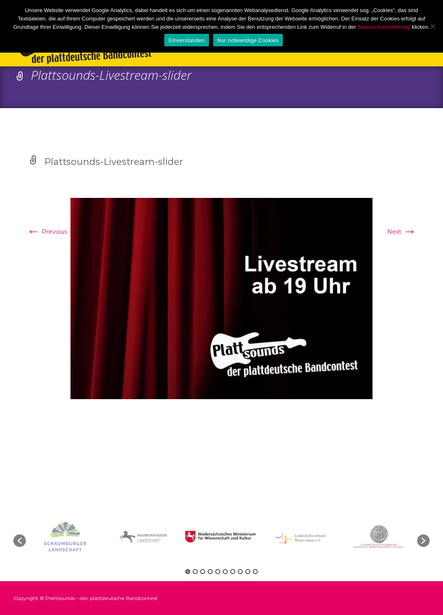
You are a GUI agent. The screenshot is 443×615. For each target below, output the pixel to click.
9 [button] (247, 571)
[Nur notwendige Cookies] (432, 26)
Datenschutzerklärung (383, 27)
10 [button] (255, 571)
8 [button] (240, 571)
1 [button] (187, 571)
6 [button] (225, 571)
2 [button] (195, 571)
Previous (47, 231)
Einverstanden (186, 40)
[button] (19, 540)
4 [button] (210, 571)
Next (401, 231)
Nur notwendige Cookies (248, 40)
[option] (222, 537)
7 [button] (232, 571)
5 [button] (217, 571)
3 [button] (202, 571)
